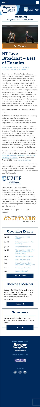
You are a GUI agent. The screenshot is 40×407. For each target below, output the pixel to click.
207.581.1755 (21, 17)
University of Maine (31, 9)
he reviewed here (24, 160)
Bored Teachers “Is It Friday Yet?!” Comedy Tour (25, 263)
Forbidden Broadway (23, 247)
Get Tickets (20, 46)
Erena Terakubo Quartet (24, 256)
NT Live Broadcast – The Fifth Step (24, 242)
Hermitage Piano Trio (23, 268)
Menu (20, 2)
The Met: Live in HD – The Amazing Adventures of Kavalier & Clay (24, 251)
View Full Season (20, 276)
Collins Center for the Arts (8, 9)
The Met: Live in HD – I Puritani (23, 237)
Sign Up (20, 327)
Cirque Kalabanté (21, 271)
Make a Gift (20, 304)
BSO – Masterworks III (23, 260)
